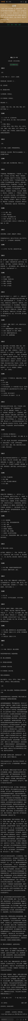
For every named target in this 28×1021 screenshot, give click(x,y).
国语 (16, 24)
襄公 (19, 61)
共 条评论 (4, 1002)
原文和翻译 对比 (14, 64)
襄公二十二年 (22, 997)
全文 (8, 24)
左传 (17, 61)
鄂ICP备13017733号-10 (21, 1014)
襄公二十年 (9, 997)
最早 (26, 1002)
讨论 (10, 1)
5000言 (3, 1)
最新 (22, 1002)
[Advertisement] (14, 41)
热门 (7, 1)
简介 (12, 24)
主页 (14, 61)
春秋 (20, 24)
